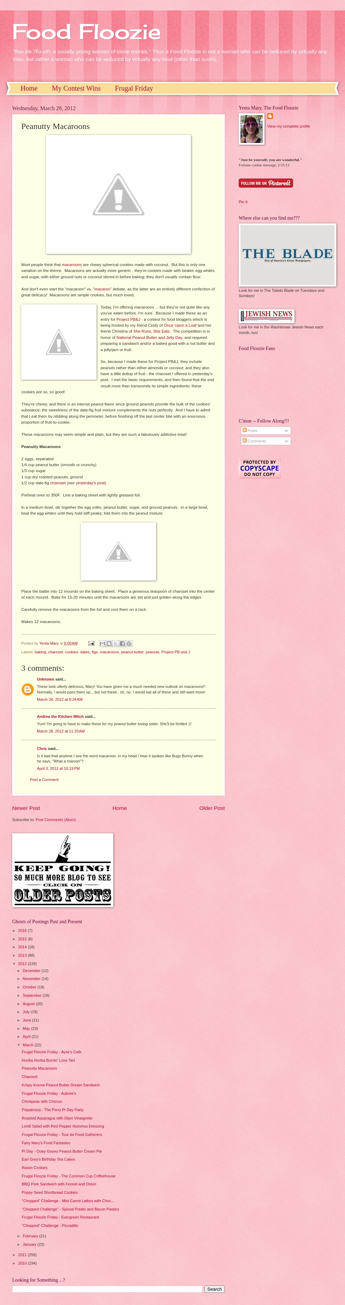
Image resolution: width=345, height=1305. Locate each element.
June (27, 1020)
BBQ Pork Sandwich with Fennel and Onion (59, 1184)
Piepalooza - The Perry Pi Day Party (53, 1110)
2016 (23, 930)
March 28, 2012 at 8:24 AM (60, 699)
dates (85, 652)
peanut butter (132, 652)
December (32, 971)
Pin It (243, 202)
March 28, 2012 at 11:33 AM (61, 731)
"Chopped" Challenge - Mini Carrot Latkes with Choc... (68, 1201)
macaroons (72, 265)
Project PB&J (128, 319)
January (30, 1244)
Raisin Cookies (35, 1168)
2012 (23, 964)
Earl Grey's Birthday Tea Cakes (48, 1159)
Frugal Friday (134, 88)
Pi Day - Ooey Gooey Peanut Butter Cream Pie (62, 1151)
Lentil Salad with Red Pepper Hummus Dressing (63, 1126)
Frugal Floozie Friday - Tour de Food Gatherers (62, 1134)
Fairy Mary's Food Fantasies (46, 1143)
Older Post (212, 808)
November (32, 979)
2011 (23, 1255)
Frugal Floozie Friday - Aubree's (49, 1093)
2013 (23, 955)
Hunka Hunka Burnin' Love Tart (48, 1060)
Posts (250, 430)
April (27, 1036)
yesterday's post (90, 483)
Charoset (30, 1077)
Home (29, 88)
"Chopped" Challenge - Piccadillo (50, 1225)
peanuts (152, 652)
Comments (254, 441)
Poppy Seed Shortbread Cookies (50, 1192)
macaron (102, 289)
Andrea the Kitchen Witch (60, 716)
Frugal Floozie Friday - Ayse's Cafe (52, 1052)
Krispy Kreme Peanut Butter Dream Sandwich (61, 1085)
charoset (58, 483)
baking (40, 652)
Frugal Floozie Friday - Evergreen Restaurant (60, 1217)
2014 (23, 947)
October (30, 987)
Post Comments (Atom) (56, 820)
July (27, 1012)
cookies (71, 652)
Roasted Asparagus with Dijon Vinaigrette (57, 1118)
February (31, 1236)
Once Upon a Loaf (180, 325)
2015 (23, 939)
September (33, 995)
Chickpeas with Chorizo (42, 1101)
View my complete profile (288, 126)
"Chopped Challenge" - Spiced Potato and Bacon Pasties (70, 1209)
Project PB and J (175, 652)
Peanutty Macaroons (39, 1068)
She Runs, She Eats (151, 331)
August (29, 1004)
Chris (42, 748)
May (27, 1028)
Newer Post (26, 808)
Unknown (45, 679)
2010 (23, 1263)
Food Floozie (86, 31)
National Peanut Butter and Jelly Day (149, 337)
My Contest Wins (76, 88)
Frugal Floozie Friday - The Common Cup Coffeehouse (69, 1176)
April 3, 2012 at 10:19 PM (58, 768)
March (28, 1045)
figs (95, 652)
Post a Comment (44, 779)
